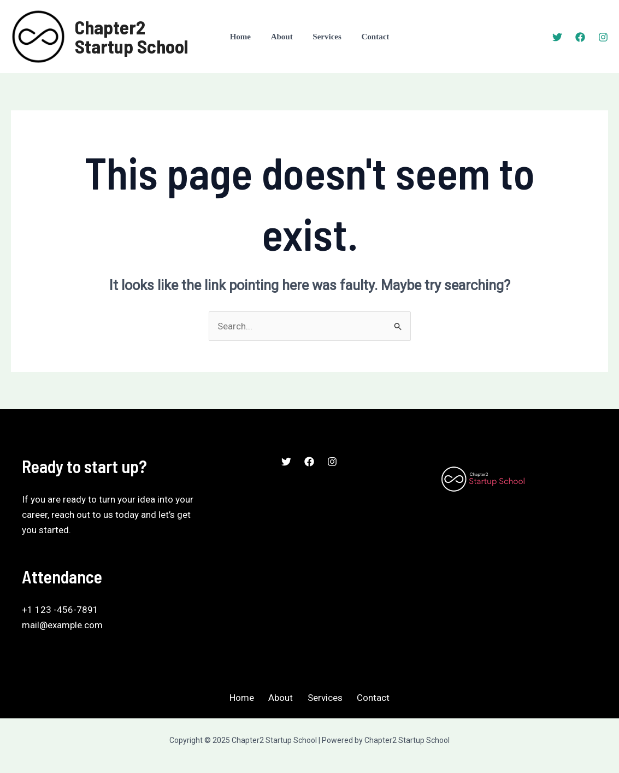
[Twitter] (557, 37)
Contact (370, 36)
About (283, 36)
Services (325, 36)
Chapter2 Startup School (131, 36)
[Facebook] (580, 37)
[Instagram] (603, 37)
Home (245, 36)
